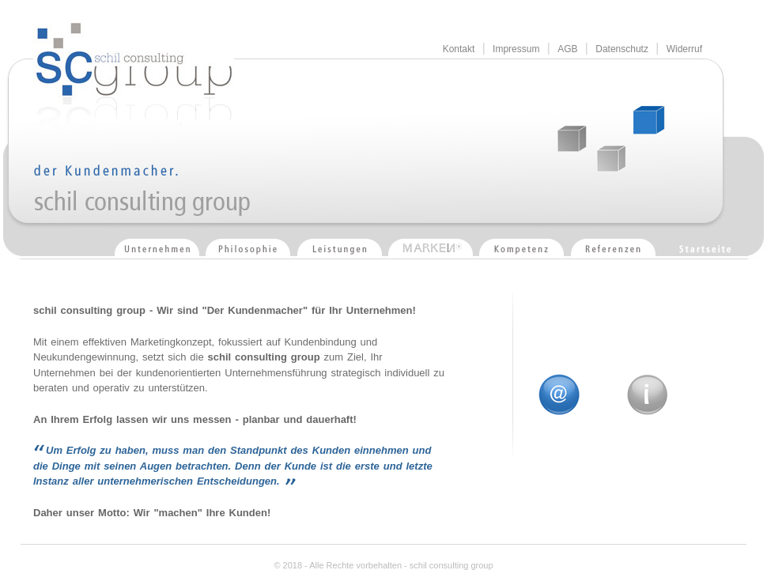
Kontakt (459, 49)
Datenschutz (621, 49)
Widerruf (684, 49)
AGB (567, 49)
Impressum (516, 49)
